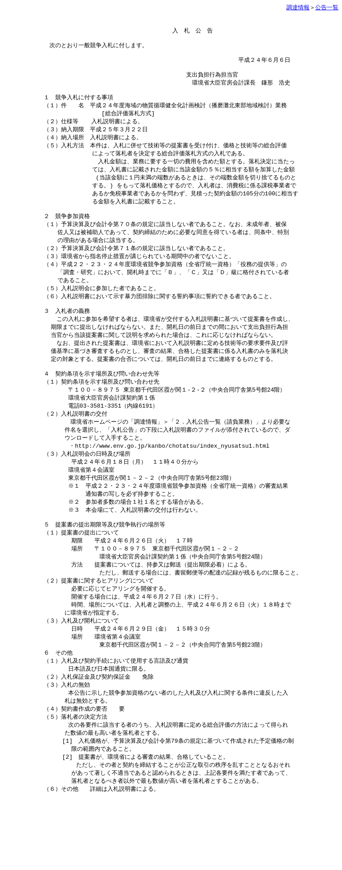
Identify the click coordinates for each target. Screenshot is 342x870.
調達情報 (297, 7)
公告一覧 (326, 7)
